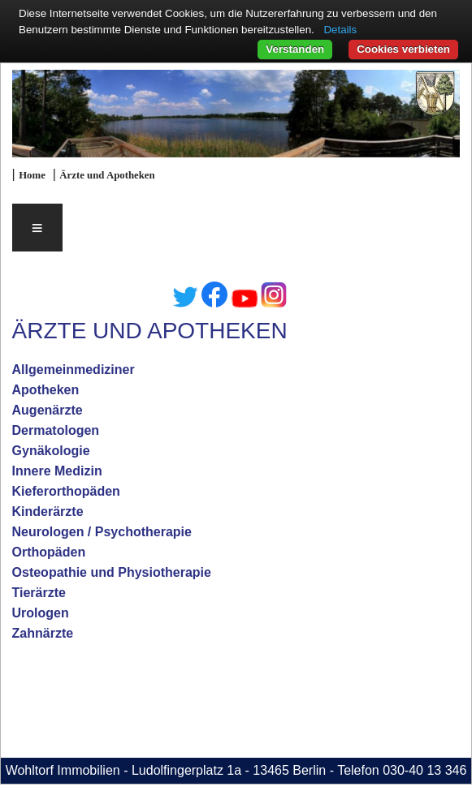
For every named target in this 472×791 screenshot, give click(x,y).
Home (32, 175)
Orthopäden (49, 552)
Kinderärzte (48, 511)
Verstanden (295, 49)
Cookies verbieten (403, 49)
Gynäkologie (51, 450)
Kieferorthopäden (66, 491)
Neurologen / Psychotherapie (102, 531)
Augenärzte (47, 410)
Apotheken (46, 389)
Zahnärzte (43, 633)
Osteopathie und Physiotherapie (111, 572)
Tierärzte (39, 592)
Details (340, 29)
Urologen (40, 613)
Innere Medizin (57, 471)
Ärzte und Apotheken (106, 175)
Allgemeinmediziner (73, 369)
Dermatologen (56, 430)
